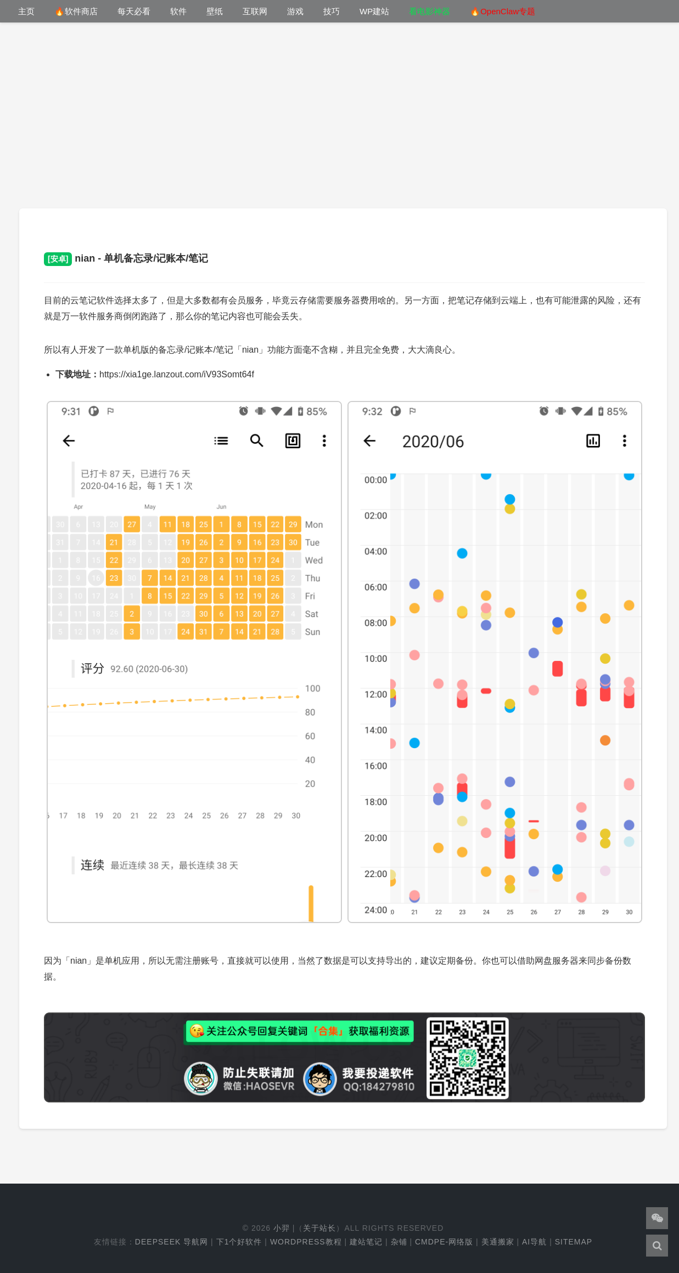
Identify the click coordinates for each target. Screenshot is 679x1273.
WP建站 (374, 11)
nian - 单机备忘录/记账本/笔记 (126, 258)
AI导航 (534, 1241)
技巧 (331, 11)
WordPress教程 (306, 1241)
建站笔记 (366, 1241)
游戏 (295, 11)
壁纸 (214, 11)
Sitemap (573, 1241)
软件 (178, 11)
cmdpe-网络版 (444, 1241)
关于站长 (319, 1228)
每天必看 (133, 11)
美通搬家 (497, 1241)
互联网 (255, 11)
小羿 (281, 1228)
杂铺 (399, 1241)
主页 (26, 11)
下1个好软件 (239, 1241)
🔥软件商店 (76, 11)
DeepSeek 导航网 (171, 1241)
